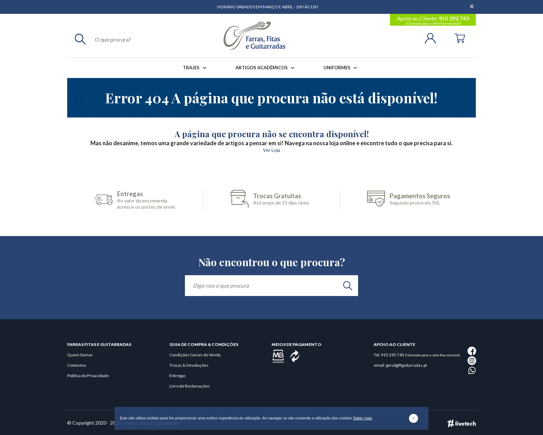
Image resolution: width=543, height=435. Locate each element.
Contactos (76, 365)
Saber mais (362, 418)
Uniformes (341, 68)
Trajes (196, 68)
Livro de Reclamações (189, 386)
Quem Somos (80, 354)
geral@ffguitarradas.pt (406, 365)
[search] (347, 285)
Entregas (177, 375)
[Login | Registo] (433, 38)
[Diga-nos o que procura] (271, 285)
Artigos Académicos (266, 68)
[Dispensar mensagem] (472, 3)
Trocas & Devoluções (188, 365)
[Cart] (459, 38)
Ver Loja (271, 150)
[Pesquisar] (80, 38)
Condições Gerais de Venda (195, 354)
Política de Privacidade (88, 375)
